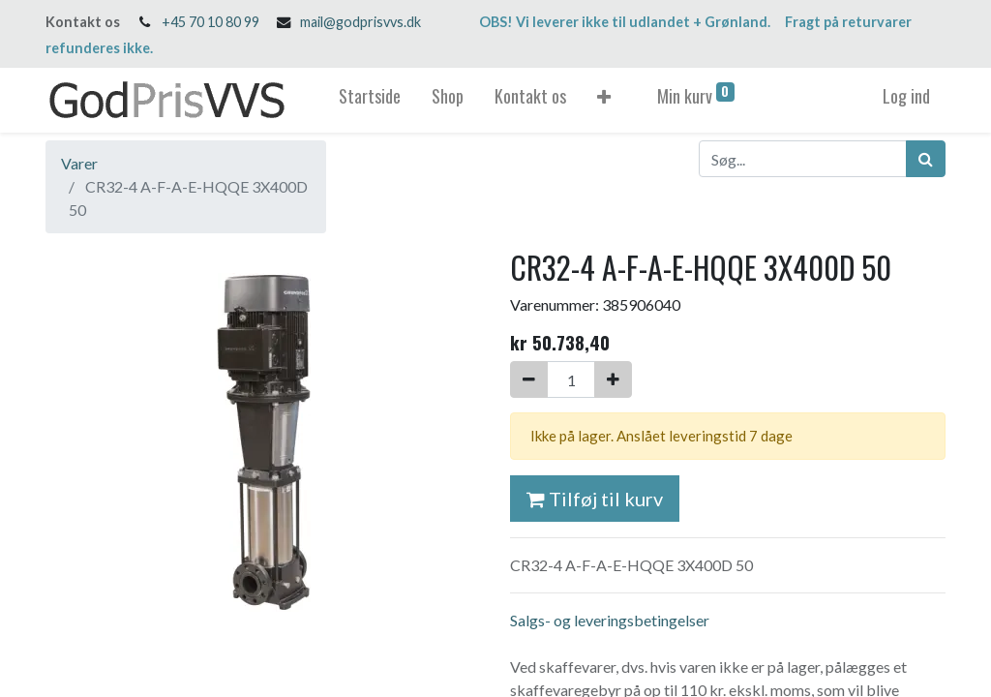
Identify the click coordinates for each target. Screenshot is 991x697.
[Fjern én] (529, 379)
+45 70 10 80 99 (210, 22)
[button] (604, 100)
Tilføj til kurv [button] (594, 498)
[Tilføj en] (613, 379)
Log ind (906, 95)
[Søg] (926, 158)
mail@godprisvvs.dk (360, 22)
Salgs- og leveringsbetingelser (609, 620)
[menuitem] (370, 100)
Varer (79, 163)
